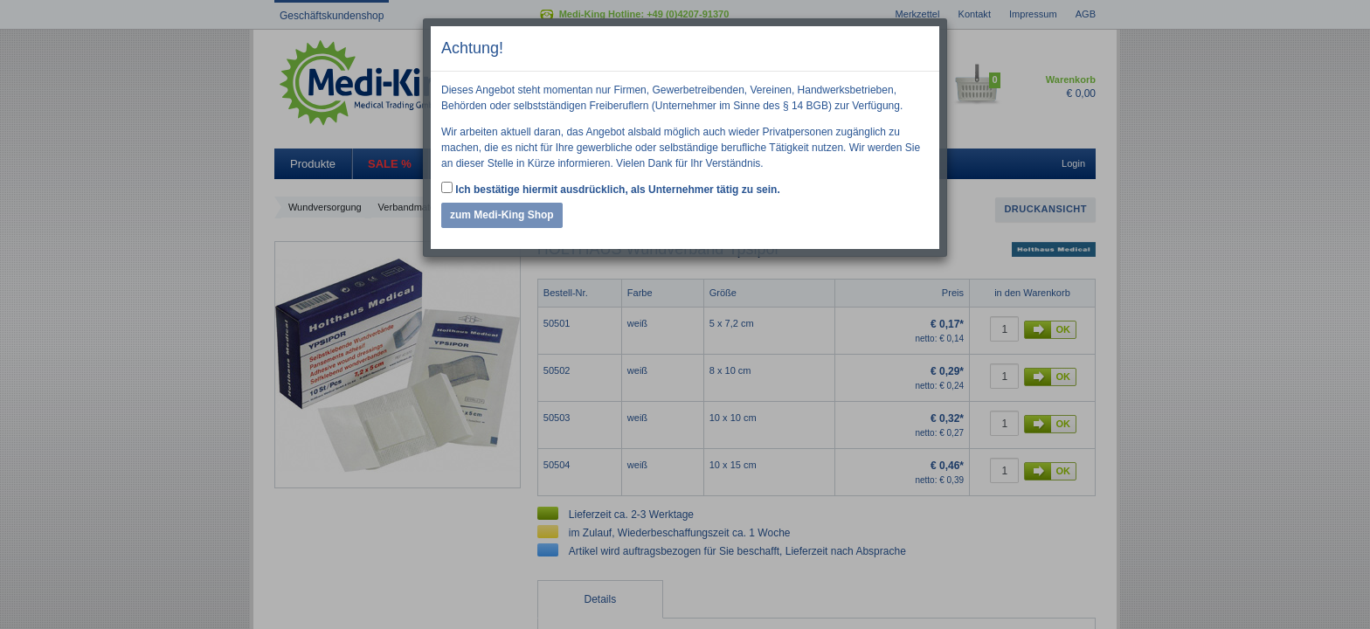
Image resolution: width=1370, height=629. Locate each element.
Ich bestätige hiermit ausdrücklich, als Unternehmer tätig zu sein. (610, 189)
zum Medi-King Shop (502, 215)
